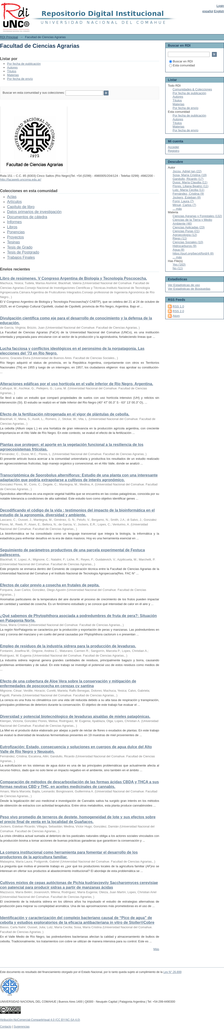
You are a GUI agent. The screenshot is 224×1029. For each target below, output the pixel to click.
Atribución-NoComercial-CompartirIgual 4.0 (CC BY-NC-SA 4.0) (40, 1019)
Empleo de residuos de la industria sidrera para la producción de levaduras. (68, 646)
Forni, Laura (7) (183, 201)
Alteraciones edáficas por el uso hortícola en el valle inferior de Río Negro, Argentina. (76, 384)
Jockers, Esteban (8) (187, 197)
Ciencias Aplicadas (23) (189, 227)
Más (156, 949)
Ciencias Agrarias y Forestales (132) (197, 216)
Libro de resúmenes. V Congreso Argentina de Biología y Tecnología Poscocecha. (73, 278)
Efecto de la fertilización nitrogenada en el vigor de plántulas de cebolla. (64, 414)
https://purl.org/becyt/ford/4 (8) (193, 253)
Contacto (5, 1026)
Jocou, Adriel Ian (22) (187, 171)
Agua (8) (178, 249)
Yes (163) (179, 264)
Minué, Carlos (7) (184, 205)
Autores (12, 67)
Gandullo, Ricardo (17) (188, 179)
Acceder (173, 147)
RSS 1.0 (178, 306)
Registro (173, 151)
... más (177, 208)
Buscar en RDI (181, 61)
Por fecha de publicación (24, 63)
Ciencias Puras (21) (186, 231)
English (219, 11)
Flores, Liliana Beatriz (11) (190, 186)
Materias (13, 75)
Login (220, 6)
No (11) (178, 268)
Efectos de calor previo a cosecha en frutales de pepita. (50, 585)
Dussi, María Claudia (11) (190, 182)
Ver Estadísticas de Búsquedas (189, 289)
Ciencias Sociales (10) (188, 242)
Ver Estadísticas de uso (184, 285)
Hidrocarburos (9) (184, 246)
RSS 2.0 (178, 311)
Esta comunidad (182, 65)
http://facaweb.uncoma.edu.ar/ (20, 179)
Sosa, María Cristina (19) (190, 175)
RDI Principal (9, 37)
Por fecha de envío (20, 79)
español (207, 11)
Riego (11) (180, 238)
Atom (176, 316)
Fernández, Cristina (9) (188, 193)
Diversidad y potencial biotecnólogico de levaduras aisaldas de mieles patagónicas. (75, 716)
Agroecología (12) (185, 235)
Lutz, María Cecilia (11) (188, 190)
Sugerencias (21, 1026)
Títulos (11, 71)
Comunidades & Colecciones (192, 89)
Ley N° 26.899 (172, 972)
